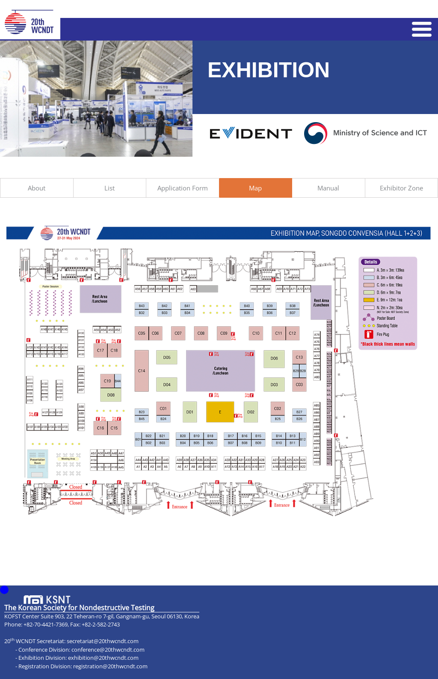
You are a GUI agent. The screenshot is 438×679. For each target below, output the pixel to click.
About (36, 188)
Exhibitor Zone (401, 188)
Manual (328, 188)
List (109, 188)
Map (255, 188)
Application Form (182, 188)
